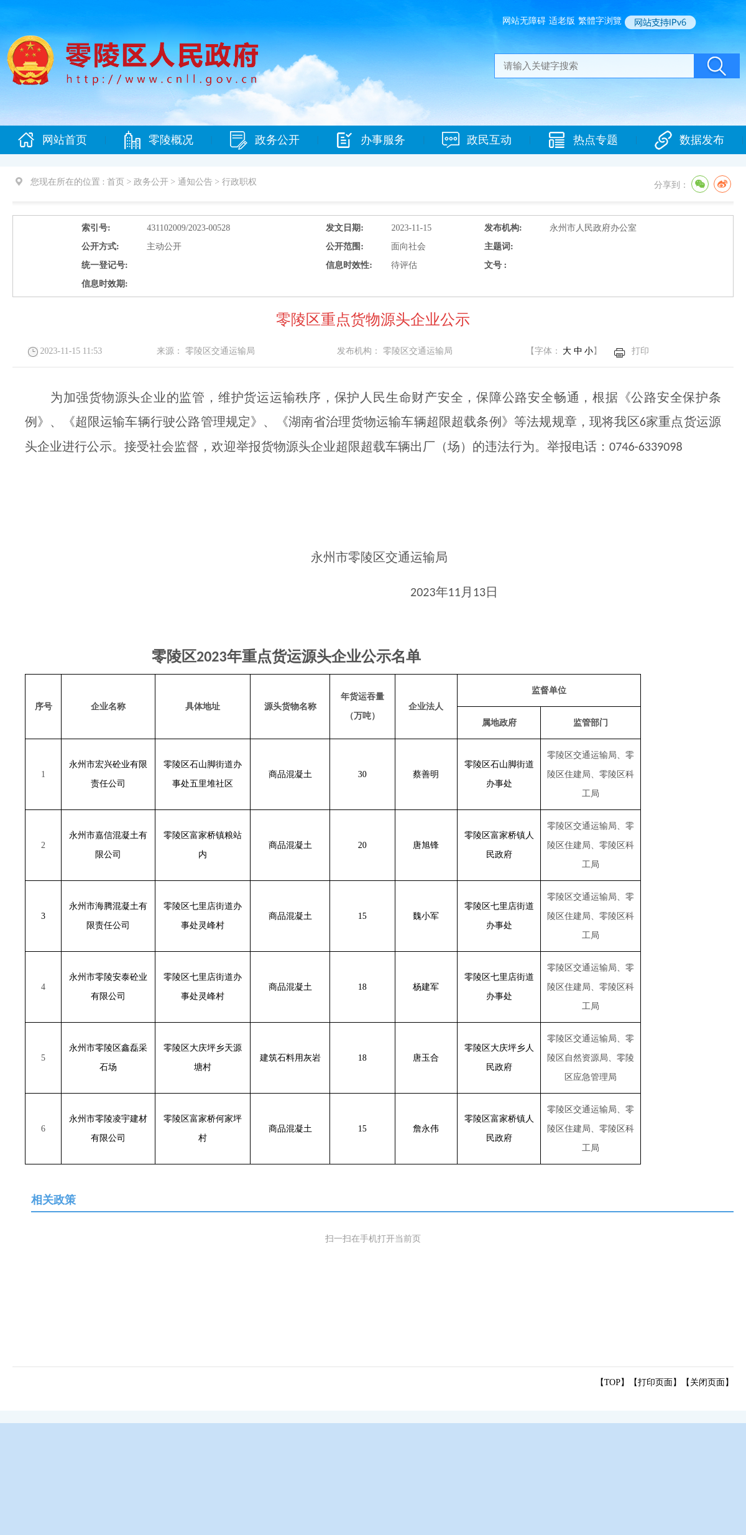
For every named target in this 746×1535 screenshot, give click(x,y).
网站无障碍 (524, 20)
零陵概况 (158, 140)
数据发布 (689, 140)
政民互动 (477, 140)
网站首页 (52, 140)
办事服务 (370, 140)
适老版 (562, 20)
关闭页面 (707, 1382)
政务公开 (265, 140)
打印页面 (655, 1382)
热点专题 (583, 140)
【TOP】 (612, 1382)
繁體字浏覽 (600, 20)
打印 (640, 351)
